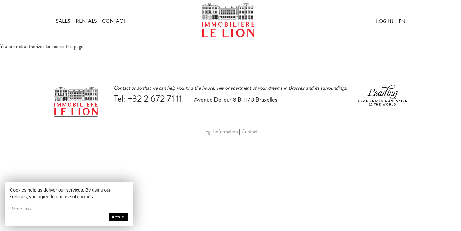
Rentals (86, 21)
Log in (384, 21)
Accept (118, 216)
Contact (113, 21)
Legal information (220, 131)
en (403, 21)
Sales (63, 21)
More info (21, 208)
